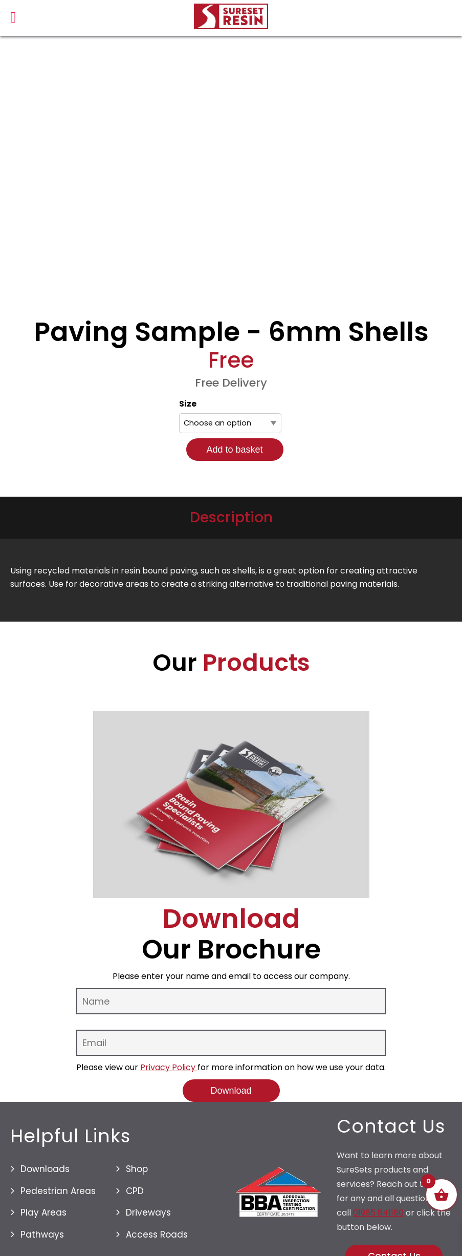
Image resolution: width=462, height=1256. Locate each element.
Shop (137, 1169)
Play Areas (43, 1212)
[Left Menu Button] (13, 20)
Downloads (45, 1169)
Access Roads (157, 1234)
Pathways (42, 1234)
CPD (135, 1191)
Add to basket (234, 449)
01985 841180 (378, 1213)
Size (187, 404)
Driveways (148, 1212)
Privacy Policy (168, 1067)
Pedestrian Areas (58, 1191)
